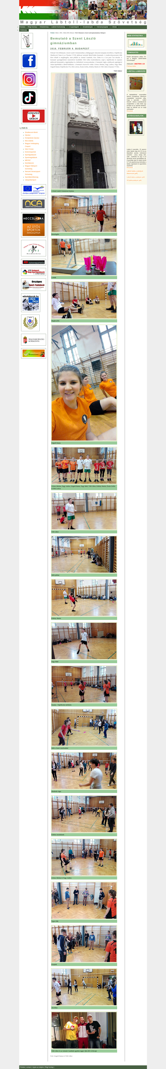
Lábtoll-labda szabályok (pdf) (136, 177)
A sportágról (74, 27)
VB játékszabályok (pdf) (134, 180)
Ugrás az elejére (38, 1067)
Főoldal (22, 27)
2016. (61, 33)
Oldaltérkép (44, 27)
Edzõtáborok (29, 163)
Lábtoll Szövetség (58, 27)
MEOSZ (28, 160)
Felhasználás (131, 66)
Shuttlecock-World (31, 132)
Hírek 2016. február (68, 33)
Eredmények (88, 27)
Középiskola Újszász (32, 138)
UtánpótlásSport (30, 180)
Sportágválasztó (30, 155)
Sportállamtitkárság (31, 177)
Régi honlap (32, 27)
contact (29, 1067)
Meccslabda (29, 141)
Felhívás (23, 30)
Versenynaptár (102, 27)
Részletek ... (130, 111)
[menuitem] (22, 27)
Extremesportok (30, 152)
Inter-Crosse (29, 149)
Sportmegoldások (31, 157)
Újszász (27, 135)
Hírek (115, 27)
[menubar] (71, 29)
